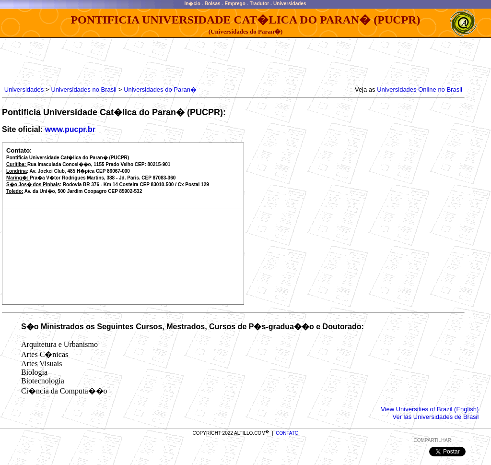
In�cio (192, 3)
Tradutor (259, 3)
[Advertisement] (176, 59)
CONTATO (287, 433)
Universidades (289, 3)
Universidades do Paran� (160, 89)
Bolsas (213, 3)
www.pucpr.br (70, 129)
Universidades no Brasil (84, 89)
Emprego (234, 3)
